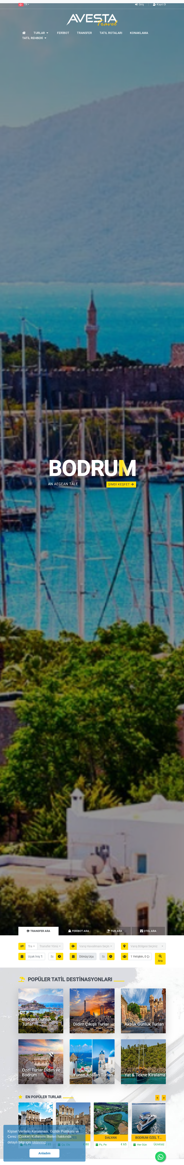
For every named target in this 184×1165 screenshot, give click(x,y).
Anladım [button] (44, 1153)
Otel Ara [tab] (148, 931)
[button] (23, 4)
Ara (160, 958)
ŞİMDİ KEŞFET (121, 484)
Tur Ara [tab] (114, 931)
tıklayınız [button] (39, 1142)
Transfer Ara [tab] (38, 931)
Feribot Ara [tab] (78, 931)
